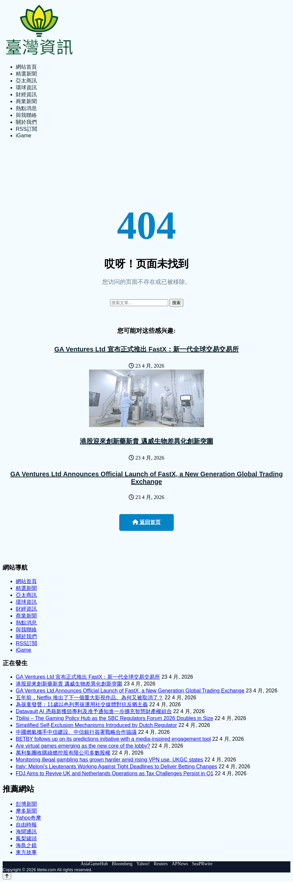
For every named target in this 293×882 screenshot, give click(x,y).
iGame (23, 135)
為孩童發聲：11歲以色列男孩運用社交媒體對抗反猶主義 (82, 704)
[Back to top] (7, 875)
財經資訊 (26, 94)
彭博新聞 (26, 804)
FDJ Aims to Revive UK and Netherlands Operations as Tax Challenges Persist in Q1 (115, 773)
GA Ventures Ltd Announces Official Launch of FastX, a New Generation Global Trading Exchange (146, 477)
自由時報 (26, 824)
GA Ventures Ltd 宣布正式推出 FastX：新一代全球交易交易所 (146, 349)
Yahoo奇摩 (28, 818)
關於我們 (26, 122)
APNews (180, 863)
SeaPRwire (202, 863)
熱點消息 (26, 108)
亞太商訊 (26, 80)
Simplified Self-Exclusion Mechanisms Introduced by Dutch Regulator (96, 725)
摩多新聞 (26, 811)
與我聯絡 (26, 115)
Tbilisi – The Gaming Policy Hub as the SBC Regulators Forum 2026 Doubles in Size (114, 718)
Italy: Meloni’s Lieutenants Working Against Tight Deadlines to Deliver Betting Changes (116, 766)
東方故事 (26, 852)
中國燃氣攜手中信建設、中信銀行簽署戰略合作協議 (76, 732)
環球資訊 (26, 87)
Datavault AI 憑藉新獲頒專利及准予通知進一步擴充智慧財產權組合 (94, 711)
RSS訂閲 (26, 129)
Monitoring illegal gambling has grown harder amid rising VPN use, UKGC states (109, 759)
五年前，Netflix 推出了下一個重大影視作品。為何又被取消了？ (89, 697)
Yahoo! (143, 863)
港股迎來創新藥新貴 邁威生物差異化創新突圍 (146, 441)
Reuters (161, 863)
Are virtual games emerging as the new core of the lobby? (83, 746)
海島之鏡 (26, 845)
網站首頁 (26, 67)
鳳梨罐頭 (26, 838)
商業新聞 (26, 101)
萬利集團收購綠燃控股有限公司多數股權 (63, 753)
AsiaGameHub (94, 863)
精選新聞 (26, 74)
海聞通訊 (26, 831)
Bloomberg (122, 863)
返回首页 (146, 522)
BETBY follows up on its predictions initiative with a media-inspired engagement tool (113, 739)
